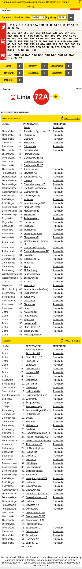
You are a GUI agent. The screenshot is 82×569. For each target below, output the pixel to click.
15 (59, 25)
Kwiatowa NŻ (30, 312)
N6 (66, 54)
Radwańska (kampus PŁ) (36, 251)
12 (51, 25)
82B (75, 41)
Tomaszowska (31, 169)
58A (30, 35)
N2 (22, 54)
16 (64, 25)
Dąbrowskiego (31, 192)
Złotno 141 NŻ (31, 331)
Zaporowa (29, 319)
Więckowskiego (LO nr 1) (38, 410)
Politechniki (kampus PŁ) (38, 440)
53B (54, 32)
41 (8, 28)
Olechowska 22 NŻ (33, 165)
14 (55, 25)
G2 (27, 49)
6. (14, 49)
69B (53, 38)
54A (67, 32)
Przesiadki (58, 127)
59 (41, 35)
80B (51, 41)
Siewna (27, 308)
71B (69, 38)
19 (76, 25)
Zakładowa (31, 535)
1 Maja (27, 281)
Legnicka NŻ (30, 323)
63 (8, 38)
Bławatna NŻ (30, 173)
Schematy (57, 73)
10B (41, 25)
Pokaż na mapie (70, 118)
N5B (60, 54)
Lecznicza (29, 222)
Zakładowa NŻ (31, 150)
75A (20, 41)
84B (20, 44)
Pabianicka (31, 452)
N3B (34, 54)
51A (32, 32)
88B (61, 44)
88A (55, 44)
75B (26, 41)
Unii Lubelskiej (31, 293)
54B (73, 32)
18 (72, 25)
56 (21, 35)
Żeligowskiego (31, 278)
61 (70, 35)
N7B (10, 57)
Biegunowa (29, 304)
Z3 (8, 32)
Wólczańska (30, 229)
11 (46, 25)
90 (8, 47)
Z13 (14, 32)
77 (35, 41)
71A (63, 38)
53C (60, 32)
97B (63, 47)
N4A (40, 54)
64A (14, 38)
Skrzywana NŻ (31, 237)
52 (43, 32)
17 (68, 25)
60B (53, 35)
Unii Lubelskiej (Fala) (36, 395)
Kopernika (29, 262)
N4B (47, 54)
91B (20, 47)
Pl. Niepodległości (33, 233)
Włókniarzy (29, 285)
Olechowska (32, 508)
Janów (27, 127)
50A (20, 32)
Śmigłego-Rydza (32, 207)
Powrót (7, 89)
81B (63, 41)
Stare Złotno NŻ (32, 327)
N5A (53, 54)
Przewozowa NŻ (32, 154)
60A (47, 35)
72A (75, 38)
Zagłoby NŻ (29, 135)
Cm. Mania (29, 300)
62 (74, 35)
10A (35, 25)
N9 (20, 57)
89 (78, 44)
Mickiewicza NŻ (31, 259)
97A (57, 47)
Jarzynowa (29, 296)
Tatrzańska (31, 474)
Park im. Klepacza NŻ (35, 247)
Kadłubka (28, 199)
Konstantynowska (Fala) (36, 289)
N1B (16, 54)
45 (17, 28)
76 (31, 41)
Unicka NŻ (29, 226)
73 (14, 41)
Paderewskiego (31, 218)
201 (74, 47)
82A (69, 41)
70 (58, 38)
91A (14, 47)
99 (68, 47)
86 (37, 44)
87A (42, 44)
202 (9, 49)
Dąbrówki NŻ (32, 539)
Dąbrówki (28, 139)
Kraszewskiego (31, 210)
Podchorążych (31, 315)
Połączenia (33, 73)
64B (20, 38)
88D (73, 44)
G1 (22, 49)
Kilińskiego (29, 214)
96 (52, 47)
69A (47, 38)
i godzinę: (51, 17)
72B (9, 41)
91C (26, 47)
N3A (27, 54)
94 (48, 47)
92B (38, 47)
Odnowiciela (30, 146)
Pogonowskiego (32, 274)
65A (26, 38)
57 (25, 35)
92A (32, 47)
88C (67, 44)
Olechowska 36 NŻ (33, 161)
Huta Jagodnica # (32, 334)
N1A (10, 54)
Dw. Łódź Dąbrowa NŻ (35, 188)
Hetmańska (29, 142)
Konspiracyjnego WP (34, 203)
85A (26, 44)
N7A (71, 54)
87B (49, 44)
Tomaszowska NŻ (33, 176)
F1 (18, 49)
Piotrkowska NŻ (34, 444)
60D (65, 35)
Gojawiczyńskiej (32, 195)
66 (37, 38)
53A (48, 32)
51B (38, 32)
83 (8, 44)
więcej (65, 2)
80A (45, 41)
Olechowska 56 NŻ (33, 157)
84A (14, 44)
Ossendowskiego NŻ (34, 184)
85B (32, 44)
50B (26, 32)
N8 (15, 57)
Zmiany (33, 66)
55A (9, 35)
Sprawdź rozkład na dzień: (16, 17)
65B (32, 38)
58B (36, 35)
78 (40, 41)
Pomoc (78, 89)
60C (59, 35)
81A (57, 41)
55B (15, 35)
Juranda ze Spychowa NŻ (37, 131)
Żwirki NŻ (28, 255)
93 (43, 47)
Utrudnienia (57, 66)
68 (41, 38)
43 (13, 28)
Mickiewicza (32, 425)
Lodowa (28, 180)
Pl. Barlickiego (31, 270)
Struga (27, 266)
